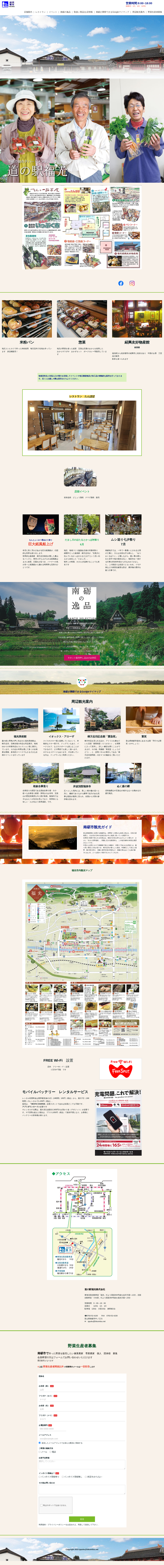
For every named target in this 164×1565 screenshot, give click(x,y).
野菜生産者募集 (155, 12)
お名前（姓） (44, 1380)
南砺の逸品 (65, 12)
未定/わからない (93, 1472)
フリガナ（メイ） (46, 1409)
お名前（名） (44, 1399)
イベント (53, 12)
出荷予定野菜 (44, 1451)
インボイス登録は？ (47, 1469)
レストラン (40, 12)
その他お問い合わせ (47, 1478)
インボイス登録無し (72, 1472)
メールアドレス (45, 1429)
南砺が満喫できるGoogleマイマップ (112, 12)
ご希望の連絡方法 (46, 1442)
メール (43, 1445)
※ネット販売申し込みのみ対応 (82, 650)
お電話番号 (43, 1419)
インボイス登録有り (49, 1472)
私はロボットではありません (53, 1503)
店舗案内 (28, 12)
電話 (53, 1445)
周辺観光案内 (138, 12)
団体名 (41, 1370)
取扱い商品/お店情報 (83, 12)
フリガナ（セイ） (46, 1389)
